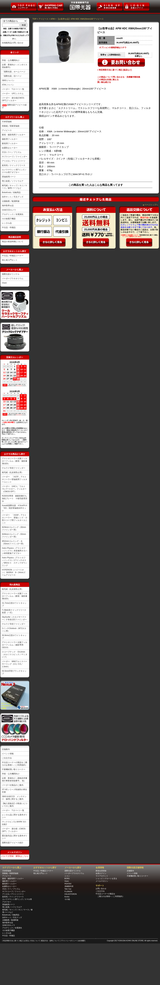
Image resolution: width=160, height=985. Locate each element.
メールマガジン (102, 881)
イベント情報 (8, 754)
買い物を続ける (104, 82)
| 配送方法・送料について (50, 941)
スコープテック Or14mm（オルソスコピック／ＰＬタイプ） (14, 654)
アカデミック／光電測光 (12, 214)
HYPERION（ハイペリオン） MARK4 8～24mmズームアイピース (13, 572)
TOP (34, 19)
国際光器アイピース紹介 (12, 843)
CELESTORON (71, 894)
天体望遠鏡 (7, 121)
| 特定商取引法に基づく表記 (12, 941)
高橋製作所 (69, 886)
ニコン (67, 876)
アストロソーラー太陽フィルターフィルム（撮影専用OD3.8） (14, 645)
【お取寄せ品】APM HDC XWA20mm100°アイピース (80, 19)
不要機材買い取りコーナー (13, 769)
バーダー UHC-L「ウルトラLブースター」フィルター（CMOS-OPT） (14, 489)
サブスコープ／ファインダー (14, 156)
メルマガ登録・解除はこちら (14, 856)
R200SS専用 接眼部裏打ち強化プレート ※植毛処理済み (14, 498)
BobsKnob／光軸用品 (11, 192)
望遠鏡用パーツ (9, 177)
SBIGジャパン (8, 80)
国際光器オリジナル (10, 274)
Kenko (67, 897)
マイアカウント (102, 876)
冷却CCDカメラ (9, 210)
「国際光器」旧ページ (11, 76)
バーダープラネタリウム (12, 278)
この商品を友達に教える (108, 79)
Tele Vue (68, 889)
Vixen (4, 283)
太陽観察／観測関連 (10, 201)
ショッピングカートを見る (106, 878)
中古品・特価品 (9, 227)
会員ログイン (101, 873)
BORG (67, 878)
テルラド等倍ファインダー (13, 468)
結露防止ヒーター (10, 148)
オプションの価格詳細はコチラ (112, 47)
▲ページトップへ (150, 205)
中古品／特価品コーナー (12, 256)
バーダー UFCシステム (13, 93)
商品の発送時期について (12, 241)
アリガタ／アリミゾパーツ (13, 161)
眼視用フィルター (10, 143)
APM (53, 19)
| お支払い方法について (32, 941)
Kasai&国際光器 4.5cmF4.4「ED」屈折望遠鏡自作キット (14, 508)
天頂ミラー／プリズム (11, 152)
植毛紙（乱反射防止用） (12, 472)
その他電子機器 (9, 219)
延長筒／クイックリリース (13, 165)
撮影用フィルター (10, 139)
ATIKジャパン (8, 85)
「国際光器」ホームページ (13, 72)
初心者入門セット (10, 260)
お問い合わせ (101, 889)
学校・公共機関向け (10, 60)
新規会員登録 (101, 871)
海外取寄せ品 (8, 205)
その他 (67, 899)
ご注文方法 (7, 758)
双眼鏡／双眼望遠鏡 (10, 126)
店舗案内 (6, 749)
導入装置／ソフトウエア (12, 181)
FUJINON (68, 891)
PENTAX (68, 884)
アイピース (7, 130)
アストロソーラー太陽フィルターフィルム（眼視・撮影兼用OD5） (14, 461)
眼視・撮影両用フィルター (13, 135)
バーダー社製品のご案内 (12, 785)
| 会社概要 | (81, 941)
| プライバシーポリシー (68, 941)
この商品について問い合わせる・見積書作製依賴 (118, 77)
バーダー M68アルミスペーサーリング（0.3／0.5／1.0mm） (14, 664)
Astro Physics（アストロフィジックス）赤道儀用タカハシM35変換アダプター (14, 550)
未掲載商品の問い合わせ (12, 43)
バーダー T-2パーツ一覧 (13, 89)
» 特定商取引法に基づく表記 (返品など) (114, 70)
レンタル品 (7, 223)
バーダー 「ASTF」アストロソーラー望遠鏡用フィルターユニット (14, 479)
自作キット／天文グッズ (12, 197)
